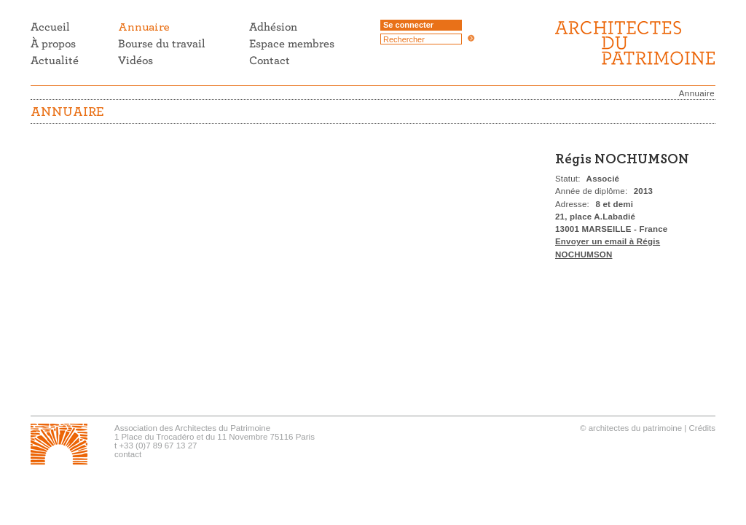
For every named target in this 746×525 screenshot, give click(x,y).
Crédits (702, 428)
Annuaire (697, 93)
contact (127, 454)
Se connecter (408, 24)
